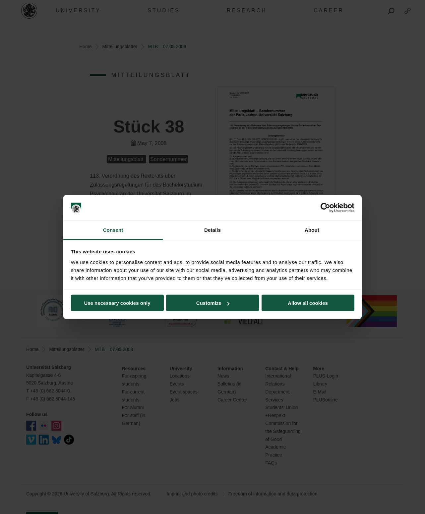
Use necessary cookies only (117, 303)
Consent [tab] (113, 229)
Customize (212, 303)
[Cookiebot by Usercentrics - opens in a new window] (325, 208)
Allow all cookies (308, 303)
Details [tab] (212, 229)
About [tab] (312, 229)
